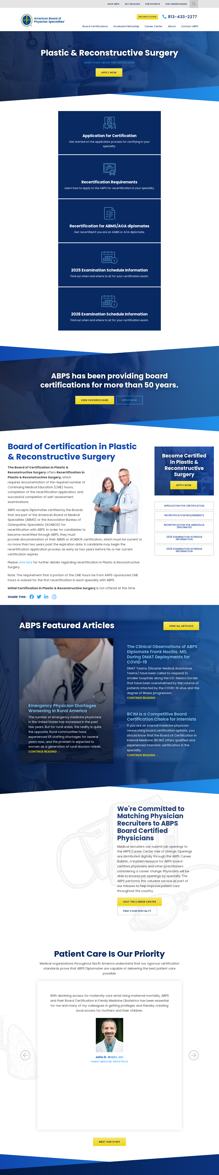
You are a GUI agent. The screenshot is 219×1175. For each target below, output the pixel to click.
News (134, 1117)
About (172, 25)
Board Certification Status (95, 1105)
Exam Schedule (89, 1111)
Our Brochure (139, 1122)
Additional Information (49, 1172)
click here (26, 460)
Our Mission (137, 1094)
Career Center (154, 25)
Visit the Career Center (141, 803)
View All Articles (180, 524)
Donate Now (171, 1106)
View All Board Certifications (96, 1088)
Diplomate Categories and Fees (99, 1100)
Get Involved (126, 4)
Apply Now (109, 72)
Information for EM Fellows (95, 1130)
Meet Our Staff (109, 1045)
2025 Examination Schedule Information (184, 437)
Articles (135, 1111)
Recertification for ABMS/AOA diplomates (184, 425)
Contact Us (137, 1143)
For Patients (148, 4)
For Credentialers (175, 4)
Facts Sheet (138, 1128)
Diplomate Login (145, 16)
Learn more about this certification (109, 62)
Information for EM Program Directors (102, 1135)
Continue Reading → (45, 650)
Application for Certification (184, 405)
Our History (137, 1088)
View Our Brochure (93, 298)
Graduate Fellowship (126, 25)
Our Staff (136, 1105)
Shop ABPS (105, 4)
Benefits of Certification (94, 1094)
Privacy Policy (27, 1172)
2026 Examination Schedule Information (184, 449)
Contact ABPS (189, 25)
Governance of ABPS (143, 1100)
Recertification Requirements (184, 414)
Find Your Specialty (139, 814)
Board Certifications (95, 25)
